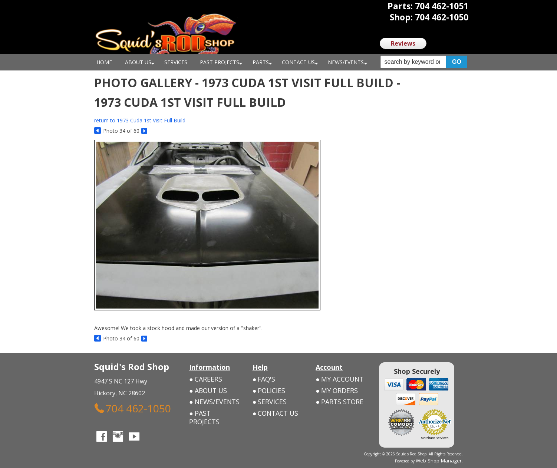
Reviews (403, 43)
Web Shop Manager (445, 459)
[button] (423, 62)
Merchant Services (435, 438)
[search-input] (413, 62)
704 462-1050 (116, 406)
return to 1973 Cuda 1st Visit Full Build (139, 120)
